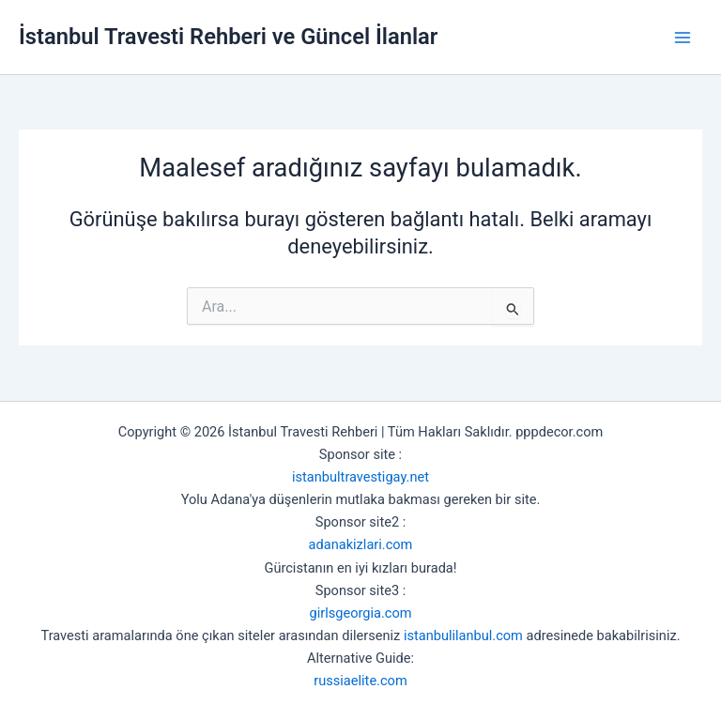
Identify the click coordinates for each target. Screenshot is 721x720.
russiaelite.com (360, 680)
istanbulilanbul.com (463, 635)
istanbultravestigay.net (360, 476)
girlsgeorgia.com (360, 613)
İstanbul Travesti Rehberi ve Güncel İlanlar (228, 36)
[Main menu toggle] (682, 37)
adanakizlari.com (361, 544)
